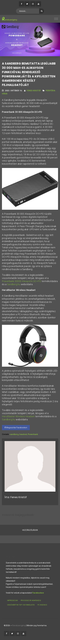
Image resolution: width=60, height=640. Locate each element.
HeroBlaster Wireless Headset (18, 416)
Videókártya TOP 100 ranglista (21, 605)
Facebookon (38, 593)
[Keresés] (41, 11)
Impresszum (12, 600)
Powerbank (33, 434)
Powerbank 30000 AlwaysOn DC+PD (21, 281)
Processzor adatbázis (31, 600)
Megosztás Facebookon (16, 428)
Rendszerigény (19, 625)
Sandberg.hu (13, 284)
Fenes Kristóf (34, 91)
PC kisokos (42, 605)
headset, (23, 434)
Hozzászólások (30, 530)
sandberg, (14, 434)
